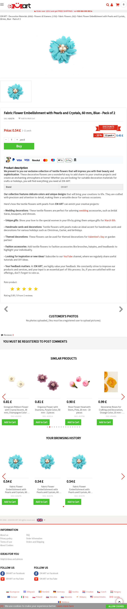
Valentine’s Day (96, 236)
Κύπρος (81, 596)
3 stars (24, 289)
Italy (24, 597)
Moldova (63, 602)
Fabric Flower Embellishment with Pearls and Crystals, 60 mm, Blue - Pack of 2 (16, 489)
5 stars (36, 289)
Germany (59, 591)
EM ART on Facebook (12, 573)
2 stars (18, 289)
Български (12, 591)
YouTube (68, 256)
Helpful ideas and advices (11, 559)
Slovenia (66, 597)
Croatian (87, 591)
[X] (1, 606)
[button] (47, 427)
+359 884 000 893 (83, 11)
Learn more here (65, 606)
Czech (101, 591)
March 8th (110, 220)
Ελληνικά (29, 591)
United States (98, 596)
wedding (83, 210)
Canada (115, 596)
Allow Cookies (116, 606)
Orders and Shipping (35, 541)
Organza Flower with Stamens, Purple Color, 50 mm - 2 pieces (51, 409)
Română (44, 591)
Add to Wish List (26, 118)
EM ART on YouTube (12, 579)
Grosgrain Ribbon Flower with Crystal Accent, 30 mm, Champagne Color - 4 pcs (19, 409)
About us (4, 535)
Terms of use (6, 541)
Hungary (115, 591)
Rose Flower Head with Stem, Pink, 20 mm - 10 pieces (83, 409)
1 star (12, 289)
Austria (73, 591)
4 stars (30, 289)
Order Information (34, 538)
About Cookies (6, 545)
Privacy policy (6, 538)
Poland (37, 597)
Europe (12, 596)
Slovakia (51, 597)
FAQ (28, 535)
